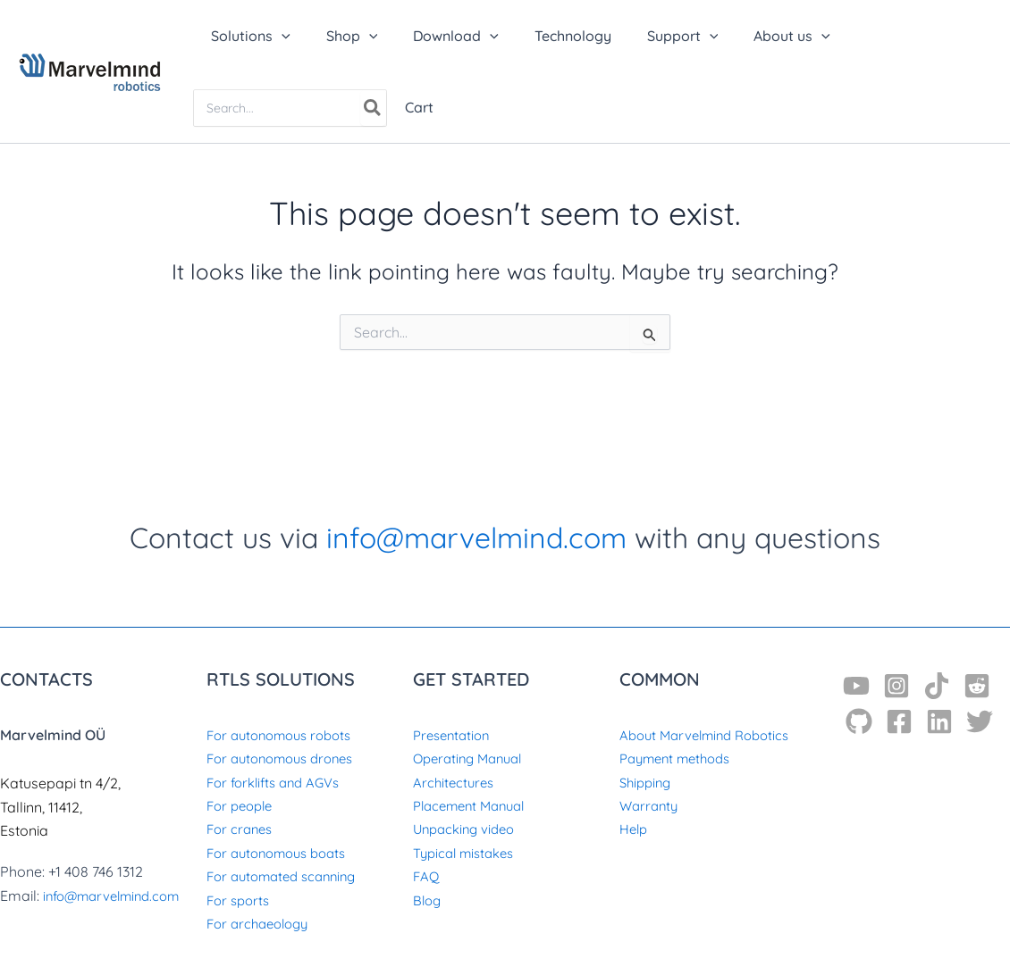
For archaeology (261, 923)
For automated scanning (287, 876)
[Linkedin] (939, 721)
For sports (240, 900)
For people (242, 805)
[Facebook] (899, 721)
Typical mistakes (468, 853)
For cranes (241, 829)
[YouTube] (856, 686)
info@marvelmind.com (476, 537)
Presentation (454, 735)
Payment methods (680, 758)
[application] (278, 35)
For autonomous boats (282, 853)
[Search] (373, 108)
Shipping (647, 782)
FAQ (426, 876)
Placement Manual (474, 805)
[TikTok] (937, 686)
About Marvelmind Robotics (711, 735)
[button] (247, 35)
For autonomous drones (286, 758)
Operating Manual (472, 758)
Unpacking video (468, 829)
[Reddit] (977, 686)
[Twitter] (979, 721)
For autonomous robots (285, 735)
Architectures (455, 782)
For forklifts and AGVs (278, 782)
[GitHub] (859, 721)
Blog (428, 900)
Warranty (650, 805)
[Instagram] (896, 686)
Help (635, 829)
